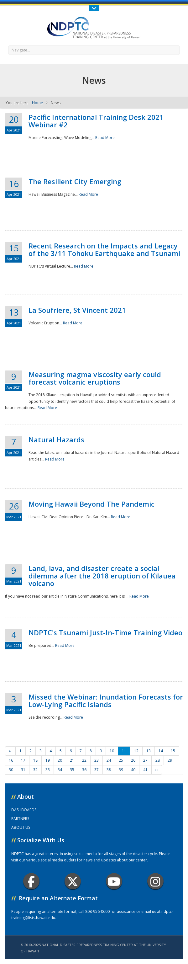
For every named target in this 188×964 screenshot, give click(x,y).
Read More (105, 137)
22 (84, 760)
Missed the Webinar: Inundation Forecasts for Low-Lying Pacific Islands (106, 700)
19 (47, 760)
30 (11, 769)
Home (37, 102)
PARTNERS (20, 818)
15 (173, 751)
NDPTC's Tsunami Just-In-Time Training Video (105, 632)
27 (145, 760)
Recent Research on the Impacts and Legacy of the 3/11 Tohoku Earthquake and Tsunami (104, 249)
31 (23, 769)
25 (121, 760)
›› (156, 769)
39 (121, 769)
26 (133, 760)
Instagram (155, 881)
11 (124, 751)
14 (161, 751)
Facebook (31, 881)
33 (47, 769)
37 (96, 769)
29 (170, 760)
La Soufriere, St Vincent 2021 (77, 310)
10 (112, 751)
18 (35, 760)
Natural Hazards (56, 439)
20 (60, 760)
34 (60, 769)
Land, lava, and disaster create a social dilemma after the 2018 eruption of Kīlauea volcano (102, 575)
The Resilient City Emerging (75, 181)
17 (23, 760)
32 (35, 769)
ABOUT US (20, 827)
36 (84, 769)
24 (109, 760)
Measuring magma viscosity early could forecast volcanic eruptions (95, 378)
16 (11, 760)
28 (157, 760)
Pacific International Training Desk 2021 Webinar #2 (96, 120)
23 (96, 760)
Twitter (72, 881)
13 (148, 751)
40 (133, 769)
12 (136, 751)
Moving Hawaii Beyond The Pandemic (91, 504)
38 (109, 769)
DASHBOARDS (23, 809)
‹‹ (10, 751)
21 (72, 760)
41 (145, 769)
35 (72, 769)
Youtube (113, 881)
